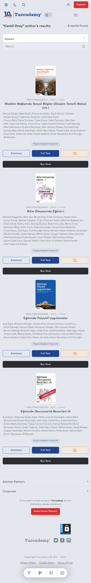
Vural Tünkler (44, 237)
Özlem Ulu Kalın (24, 134)
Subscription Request (45, 511)
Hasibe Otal (70, 217)
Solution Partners (14, 481)
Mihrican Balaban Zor (72, 221)
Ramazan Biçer (12, 227)
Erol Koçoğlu (75, 134)
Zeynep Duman (39, 224)
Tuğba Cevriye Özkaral (52, 124)
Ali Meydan (9, 137)
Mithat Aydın (43, 234)
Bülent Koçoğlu (56, 224)
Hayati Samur (11, 117)
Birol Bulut (73, 424)
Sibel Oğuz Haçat (46, 131)
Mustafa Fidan (28, 331)
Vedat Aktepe (28, 234)
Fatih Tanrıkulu (56, 120)
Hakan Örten (48, 431)
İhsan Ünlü (9, 134)
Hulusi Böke (72, 417)
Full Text (45, 153)
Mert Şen (70, 120)
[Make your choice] (45, 38)
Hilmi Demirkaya (12, 127)
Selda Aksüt (24, 114)
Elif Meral (37, 334)
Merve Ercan (71, 224)
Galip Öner (42, 331)
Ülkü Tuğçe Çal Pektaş (15, 124)
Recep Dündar (51, 231)
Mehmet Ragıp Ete (12, 217)
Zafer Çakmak (76, 234)
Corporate (9, 491)
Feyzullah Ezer (71, 127)
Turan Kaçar (41, 120)
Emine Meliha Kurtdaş (15, 424)
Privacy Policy (28, 563)
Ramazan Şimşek (44, 327)
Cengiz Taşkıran (59, 234)
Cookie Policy (46, 563)
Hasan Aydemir (41, 134)
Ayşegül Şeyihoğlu (13, 431)
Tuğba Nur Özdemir (29, 117)
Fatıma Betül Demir (72, 334)
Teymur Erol (23, 224)
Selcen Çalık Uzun (13, 241)
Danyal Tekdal (10, 114)
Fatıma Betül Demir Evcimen (19, 120)
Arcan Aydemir (77, 131)
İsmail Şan (81, 231)
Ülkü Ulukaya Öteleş (52, 127)
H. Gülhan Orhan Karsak (64, 241)
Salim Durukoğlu (42, 227)
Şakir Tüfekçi (38, 417)
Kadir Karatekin (57, 331)
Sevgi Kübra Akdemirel (64, 227)
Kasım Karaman (69, 421)
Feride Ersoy (62, 431)
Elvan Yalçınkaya (59, 134)
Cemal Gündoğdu (56, 417)
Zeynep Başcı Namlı (14, 131)
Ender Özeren (29, 237)
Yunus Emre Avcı (52, 334)
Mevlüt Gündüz (12, 234)
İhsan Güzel (10, 224)
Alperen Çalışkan (27, 221)
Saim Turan (27, 227)
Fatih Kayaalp (73, 124)
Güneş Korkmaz (55, 324)
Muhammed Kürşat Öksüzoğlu (20, 421)
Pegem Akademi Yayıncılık (45, 144)
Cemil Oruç (34, 124)
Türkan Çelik (62, 131)
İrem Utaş (42, 421)
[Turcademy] (36, 541)
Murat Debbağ (11, 331)
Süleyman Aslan (22, 417)
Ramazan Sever (12, 427)
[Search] (45, 46)
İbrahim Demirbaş (31, 127)
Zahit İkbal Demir (50, 117)
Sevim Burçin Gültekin (62, 114)
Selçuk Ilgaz (76, 431)
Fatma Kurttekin (40, 114)
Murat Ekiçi (40, 217)
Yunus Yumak (11, 221)
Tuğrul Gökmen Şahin (48, 221)
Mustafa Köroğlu (23, 324)
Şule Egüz (30, 131)
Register (81, 5)
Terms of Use (65, 563)
